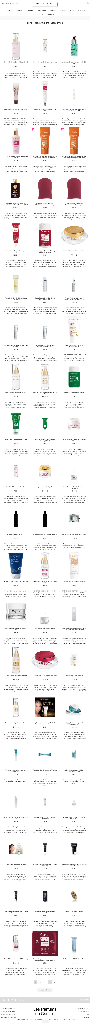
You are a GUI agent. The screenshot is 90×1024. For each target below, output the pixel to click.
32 (45, 302)
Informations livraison (8, 1011)
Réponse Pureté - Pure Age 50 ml (44, 628)
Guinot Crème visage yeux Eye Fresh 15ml (45, 110)
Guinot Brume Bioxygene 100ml (16, 864)
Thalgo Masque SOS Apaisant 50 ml (74, 959)
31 (74, 774)
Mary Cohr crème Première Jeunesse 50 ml (74, 440)
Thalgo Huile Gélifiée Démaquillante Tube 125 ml (16, 298)
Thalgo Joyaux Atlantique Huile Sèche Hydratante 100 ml (74, 110)
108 (45, 491)
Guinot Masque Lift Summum (74, 676)
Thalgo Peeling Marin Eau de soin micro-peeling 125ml (45, 298)
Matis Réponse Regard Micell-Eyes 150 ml (16, 818)
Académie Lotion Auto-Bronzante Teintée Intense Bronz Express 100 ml (16, 204)
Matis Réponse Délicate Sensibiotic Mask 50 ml (45, 818)
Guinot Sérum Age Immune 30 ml (15, 723)
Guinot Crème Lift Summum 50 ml (74, 251)
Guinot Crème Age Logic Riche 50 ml (45, 676)
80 (45, 160)
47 (45, 113)
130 (74, 255)
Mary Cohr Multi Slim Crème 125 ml (16, 439)
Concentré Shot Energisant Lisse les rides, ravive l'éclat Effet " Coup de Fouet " (74, 781)
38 (74, 113)
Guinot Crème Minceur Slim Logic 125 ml (15, 251)
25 (16, 160)
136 (74, 491)
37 (45, 821)
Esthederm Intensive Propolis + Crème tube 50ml (45, 865)
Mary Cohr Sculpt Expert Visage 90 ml (16, 62)
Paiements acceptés (8, 1008)
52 (45, 869)
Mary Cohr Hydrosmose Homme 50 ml (16, 581)
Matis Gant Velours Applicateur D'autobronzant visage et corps (45, 204)
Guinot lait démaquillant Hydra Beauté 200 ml (16, 157)
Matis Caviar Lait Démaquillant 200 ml (45, 534)
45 (45, 255)
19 (45, 774)
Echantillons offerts (82, 1011)
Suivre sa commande (8, 1014)
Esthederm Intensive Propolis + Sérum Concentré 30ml (16, 912)
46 (45, 585)
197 (16, 727)
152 (45, 680)
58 (45, 66)
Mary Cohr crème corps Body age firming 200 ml (45, 440)
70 (74, 302)
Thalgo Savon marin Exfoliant (74, 912)
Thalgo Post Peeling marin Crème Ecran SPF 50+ (16, 346)
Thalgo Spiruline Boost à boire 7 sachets (45, 770)
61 (16, 491)
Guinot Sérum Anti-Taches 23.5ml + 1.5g (16, 959)
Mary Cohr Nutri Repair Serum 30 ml (16, 392)
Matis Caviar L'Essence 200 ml (16, 534)
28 (74, 632)
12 (45, 963)
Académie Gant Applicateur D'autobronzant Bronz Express (74, 204)
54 (16, 444)
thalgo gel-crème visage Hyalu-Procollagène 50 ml (74, 723)
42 (45, 916)
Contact (85, 1017)
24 (16, 821)
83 (15, 66)
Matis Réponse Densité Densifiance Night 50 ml (74, 487)
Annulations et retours (9, 1017)
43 (74, 396)
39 (74, 349)
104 (45, 396)
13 (74, 916)
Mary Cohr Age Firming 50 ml (45, 487)
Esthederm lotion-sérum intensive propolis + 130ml (44, 912)
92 (45, 727)
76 (74, 680)
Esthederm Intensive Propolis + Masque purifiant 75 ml (74, 865)
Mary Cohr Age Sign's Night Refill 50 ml (45, 723)
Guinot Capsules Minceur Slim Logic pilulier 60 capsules (45, 251)
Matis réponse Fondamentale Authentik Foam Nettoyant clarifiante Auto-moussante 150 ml (74, 629)
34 (15, 113)
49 (74, 66)
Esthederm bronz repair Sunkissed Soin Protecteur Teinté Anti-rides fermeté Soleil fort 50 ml (45, 157)
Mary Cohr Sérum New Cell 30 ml (16, 487)
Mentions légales (82, 1008)
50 (15, 255)
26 (16, 349)
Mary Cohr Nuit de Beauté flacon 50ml (45, 62)
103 (16, 963)
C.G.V (86, 1014)
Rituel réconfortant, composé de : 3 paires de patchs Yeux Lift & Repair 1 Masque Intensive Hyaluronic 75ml (74, 545)
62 (74, 444)
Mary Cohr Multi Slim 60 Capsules (74, 392)
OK (45, 1021)
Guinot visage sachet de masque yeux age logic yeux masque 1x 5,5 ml (45, 959)
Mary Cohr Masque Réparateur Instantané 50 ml (74, 346)
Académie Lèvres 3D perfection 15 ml (15, 109)
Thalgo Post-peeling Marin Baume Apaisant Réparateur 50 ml (45, 346)
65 (16, 774)
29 (15, 208)
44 (15, 585)
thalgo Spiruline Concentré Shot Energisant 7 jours (74, 771)
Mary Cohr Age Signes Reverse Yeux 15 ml (45, 393)
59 (16, 916)
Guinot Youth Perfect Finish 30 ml (74, 581)
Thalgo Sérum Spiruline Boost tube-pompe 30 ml (16, 771)
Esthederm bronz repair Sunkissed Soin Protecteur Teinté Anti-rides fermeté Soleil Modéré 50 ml (74, 157)
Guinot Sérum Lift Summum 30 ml (16, 676)
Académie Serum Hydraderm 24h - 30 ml (74, 62)
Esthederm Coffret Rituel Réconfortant (74, 534)
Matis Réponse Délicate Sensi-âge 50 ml (15, 629)
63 (16, 396)
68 (74, 727)
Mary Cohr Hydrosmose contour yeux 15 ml (45, 582)
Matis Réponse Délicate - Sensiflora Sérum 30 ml (74, 818)
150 (16, 680)
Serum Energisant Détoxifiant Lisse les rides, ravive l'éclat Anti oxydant (16, 781)
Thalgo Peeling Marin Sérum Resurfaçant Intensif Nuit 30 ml (74, 298)
